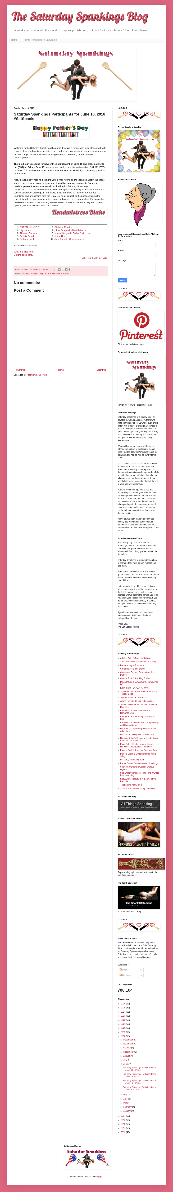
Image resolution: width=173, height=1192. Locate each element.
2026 (123, 1004)
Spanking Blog (54, 273)
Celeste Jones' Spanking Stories (135, 678)
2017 (123, 1116)
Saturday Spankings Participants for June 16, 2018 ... (139, 1081)
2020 (123, 1028)
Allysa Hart (60, 236)
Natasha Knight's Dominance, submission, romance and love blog (139, 739)
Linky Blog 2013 (100, 258)
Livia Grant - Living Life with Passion (137, 734)
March (126, 1103)
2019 (123, 1032)
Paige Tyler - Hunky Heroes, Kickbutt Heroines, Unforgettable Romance (137, 745)
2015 (123, 1124)
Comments (126, 975)
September (128, 1052)
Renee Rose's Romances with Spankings (139, 763)
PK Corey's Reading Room (132, 760)
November (128, 1044)
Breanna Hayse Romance (132, 665)
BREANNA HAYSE (29, 227)
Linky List (43, 273)
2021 (123, 1024)
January (127, 1111)
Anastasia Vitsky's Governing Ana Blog (138, 662)
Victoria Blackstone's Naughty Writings (138, 788)
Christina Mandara (63, 227)
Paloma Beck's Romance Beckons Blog (138, 750)
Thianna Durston (28, 233)
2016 (123, 1120)
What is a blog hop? (24, 251)
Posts (123, 970)
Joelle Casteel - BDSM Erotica (134, 697)
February (127, 1107)
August (126, 1056)
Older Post (101, 370)
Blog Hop (25, 273)
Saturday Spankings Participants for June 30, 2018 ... (139, 1068)
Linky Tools (86, 258)
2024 (123, 1012)
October (127, 1048)
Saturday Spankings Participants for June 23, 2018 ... (139, 1075)
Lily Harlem (25, 230)
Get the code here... (24, 255)
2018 (123, 1036)
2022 (123, 1020)
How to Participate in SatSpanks (40, 39)
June (125, 1064)
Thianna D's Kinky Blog (131, 785)
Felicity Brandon (28, 236)
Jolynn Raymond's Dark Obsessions (136, 701)
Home (14, 39)
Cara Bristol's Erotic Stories (132, 669)
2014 (123, 1128)
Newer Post (20, 370)
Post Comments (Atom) (37, 375)
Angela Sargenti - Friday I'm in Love (72, 233)
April (125, 1099)
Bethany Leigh (27, 239)
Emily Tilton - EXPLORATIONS (134, 688)
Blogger (98, 1176)
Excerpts (34, 273)
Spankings (65, 273)
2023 (123, 1016)
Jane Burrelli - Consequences (69, 239)
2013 (123, 1132)
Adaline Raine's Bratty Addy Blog (135, 658)
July (125, 1060)
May (125, 1094)
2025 (123, 1008)
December (128, 1040)
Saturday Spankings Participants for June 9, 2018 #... (139, 1088)
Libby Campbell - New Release (70, 230)
